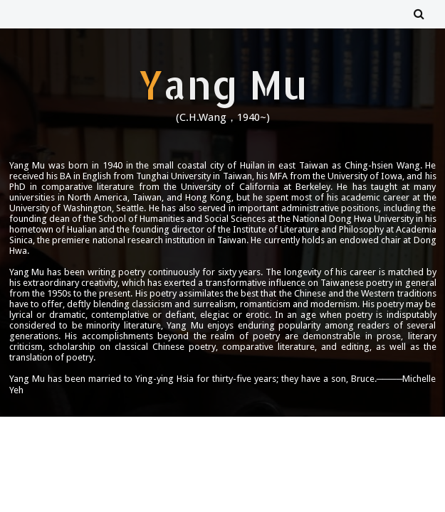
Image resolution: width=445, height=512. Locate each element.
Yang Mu (223, 84)
